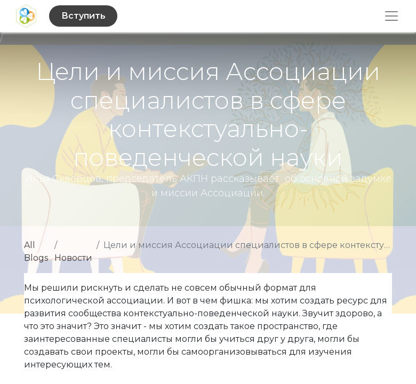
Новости (73, 258)
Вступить (83, 16)
